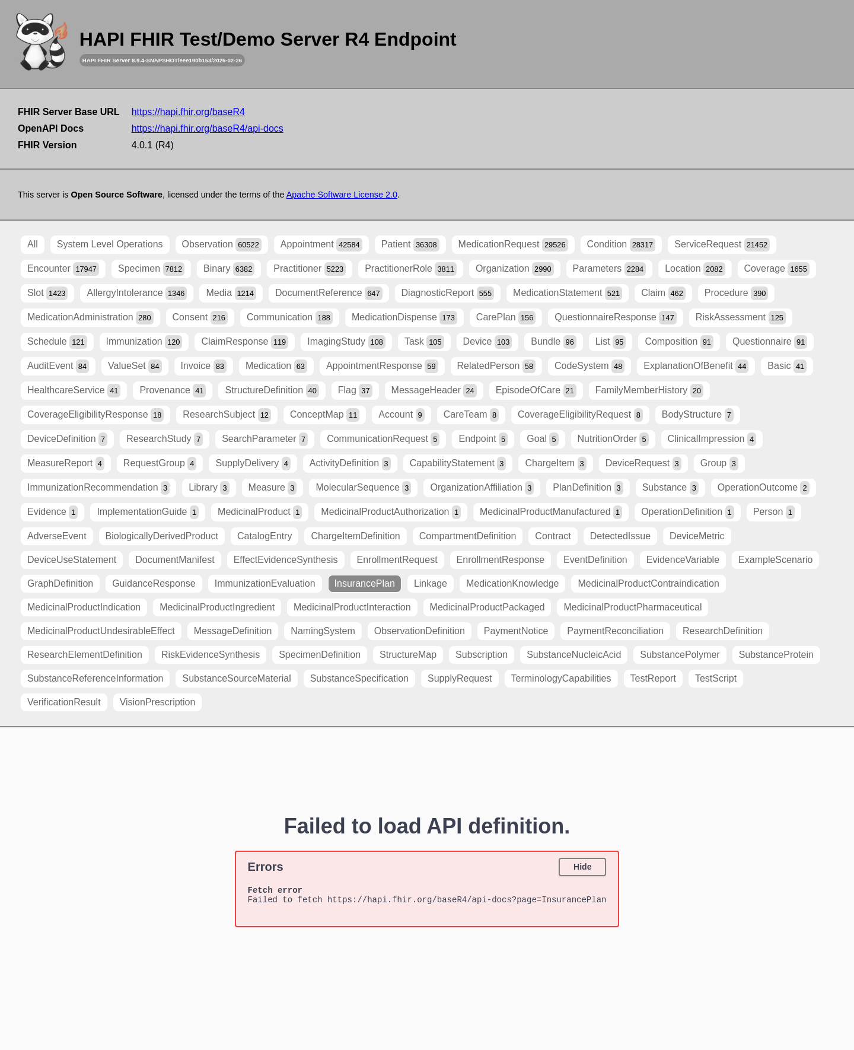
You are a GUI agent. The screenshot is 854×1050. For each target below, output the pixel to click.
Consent (200, 317)
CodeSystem (589, 366)
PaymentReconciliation (615, 631)
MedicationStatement (567, 293)
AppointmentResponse (382, 366)
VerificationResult (64, 702)
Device (487, 342)
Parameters (609, 269)
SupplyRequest (460, 678)
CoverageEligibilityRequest (580, 415)
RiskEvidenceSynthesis (210, 655)
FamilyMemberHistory (649, 390)
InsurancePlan (364, 583)
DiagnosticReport (448, 293)
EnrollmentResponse (501, 560)
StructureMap (408, 655)
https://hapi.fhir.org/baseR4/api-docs (207, 128)
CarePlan (506, 317)
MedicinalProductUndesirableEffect (101, 631)
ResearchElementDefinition (84, 655)
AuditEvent (58, 366)
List (610, 342)
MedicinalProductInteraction (352, 607)
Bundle (553, 342)
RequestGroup (160, 463)
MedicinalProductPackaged (487, 607)
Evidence (52, 512)
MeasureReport (65, 463)
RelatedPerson (496, 366)
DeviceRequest (643, 463)
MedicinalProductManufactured (551, 512)
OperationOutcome (764, 488)
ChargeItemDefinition (355, 536)
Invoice (204, 366)
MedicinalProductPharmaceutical (632, 607)
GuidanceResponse (154, 583)
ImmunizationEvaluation (265, 583)
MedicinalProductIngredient (217, 607)
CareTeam (471, 415)
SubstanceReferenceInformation (95, 678)
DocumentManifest (174, 560)
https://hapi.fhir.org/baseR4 (188, 112)
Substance (670, 488)
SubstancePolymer (679, 655)
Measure (272, 488)
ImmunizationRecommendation (98, 488)
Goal (542, 439)
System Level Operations (110, 244)
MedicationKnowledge (512, 583)
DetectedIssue (620, 536)
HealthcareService (73, 390)
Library (209, 488)
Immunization (144, 342)
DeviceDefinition (67, 439)
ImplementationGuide (148, 512)
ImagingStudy (346, 342)
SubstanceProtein (776, 655)
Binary (228, 269)
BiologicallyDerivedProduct (162, 536)
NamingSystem (323, 631)
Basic (787, 366)
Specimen (151, 269)
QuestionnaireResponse (615, 317)
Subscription (481, 655)
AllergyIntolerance (137, 293)
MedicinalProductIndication (84, 607)
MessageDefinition (233, 631)
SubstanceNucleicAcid (574, 655)
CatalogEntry (264, 536)
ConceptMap (324, 415)
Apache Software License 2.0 (341, 194)
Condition (621, 245)
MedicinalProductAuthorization (391, 512)
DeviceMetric (697, 536)
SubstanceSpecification (359, 678)
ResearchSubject (227, 415)
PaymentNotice (516, 631)
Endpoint (483, 439)
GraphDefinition (60, 583)
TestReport (653, 678)
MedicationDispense (404, 317)
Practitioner (309, 269)
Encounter (63, 269)
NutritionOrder (613, 439)
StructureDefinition (271, 390)
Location (695, 269)
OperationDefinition (687, 512)
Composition (679, 342)
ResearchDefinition (723, 631)
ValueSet (134, 366)
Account (401, 415)
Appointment (321, 245)
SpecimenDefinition (320, 655)
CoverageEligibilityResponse (95, 415)
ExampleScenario (775, 560)
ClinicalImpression (712, 439)
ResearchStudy (164, 439)
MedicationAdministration (90, 317)
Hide (582, 866)
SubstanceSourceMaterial (236, 678)
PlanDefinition (588, 488)
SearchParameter (265, 439)
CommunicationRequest (383, 439)
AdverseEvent (57, 536)
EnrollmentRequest (397, 560)
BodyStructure (698, 415)
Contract (553, 536)
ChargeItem (555, 463)
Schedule (57, 342)
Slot (47, 293)
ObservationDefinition (419, 631)
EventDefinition (595, 560)
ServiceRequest (722, 245)
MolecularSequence (363, 488)
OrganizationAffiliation (482, 488)
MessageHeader (434, 390)
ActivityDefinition (350, 463)
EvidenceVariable (682, 560)
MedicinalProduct (260, 512)
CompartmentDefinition (468, 536)
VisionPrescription (158, 702)
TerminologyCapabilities (561, 678)
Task (424, 342)
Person (774, 512)
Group (719, 463)
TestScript (716, 678)
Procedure (737, 293)
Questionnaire (769, 342)
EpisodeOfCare (536, 390)
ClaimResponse (244, 342)
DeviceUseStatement (71, 560)
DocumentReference (329, 293)
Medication (276, 366)
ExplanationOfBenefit (695, 366)
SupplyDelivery (252, 463)
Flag (355, 390)
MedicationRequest (513, 245)
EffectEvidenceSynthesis (286, 560)
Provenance (172, 390)
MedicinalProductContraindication (648, 583)
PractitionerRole (411, 269)
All (32, 244)
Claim (663, 293)
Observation (222, 245)
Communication (290, 317)
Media (231, 293)
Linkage (430, 583)
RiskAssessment (741, 317)
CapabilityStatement (458, 463)
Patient (410, 245)
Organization (515, 269)
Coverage (777, 269)
